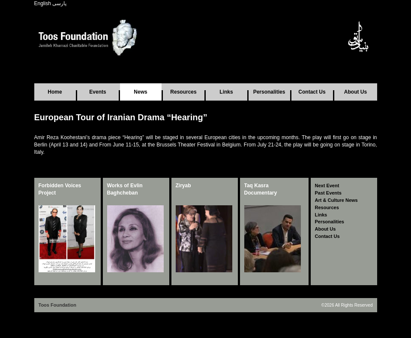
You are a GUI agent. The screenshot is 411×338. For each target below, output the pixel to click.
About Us (355, 92)
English (42, 3)
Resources (183, 92)
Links (226, 92)
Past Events (328, 192)
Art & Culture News (336, 200)
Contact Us (311, 92)
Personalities (269, 92)
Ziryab (183, 186)
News (140, 92)
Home (55, 92)
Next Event (327, 185)
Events (97, 92)
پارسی (59, 3)
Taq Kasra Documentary (260, 189)
